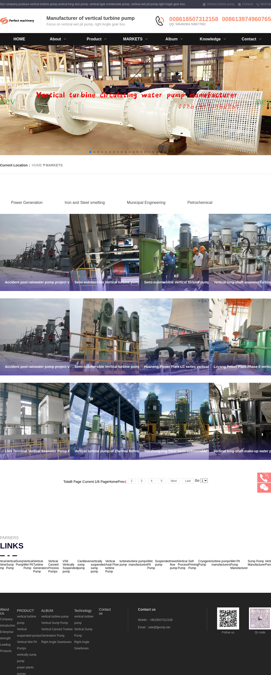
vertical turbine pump (55, 616)
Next (174, 481)
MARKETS (54, 165)
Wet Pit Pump (151, 564)
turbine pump (124, 562)
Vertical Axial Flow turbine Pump (112, 566)
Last (188, 481)
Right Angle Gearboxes (56, 642)
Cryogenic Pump (205, 562)
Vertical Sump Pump (11, 564)
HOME (19, 39)
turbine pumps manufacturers (138, 562)
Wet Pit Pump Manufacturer (239, 564)
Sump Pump (20, 562)
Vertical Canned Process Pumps (53, 566)
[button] (90, 152)
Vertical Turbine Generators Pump (40, 566)
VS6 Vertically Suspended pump (69, 566)
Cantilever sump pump (84, 564)
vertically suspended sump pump (98, 566)
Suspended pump (162, 562)
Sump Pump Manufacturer (256, 562)
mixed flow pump (174, 564)
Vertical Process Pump (183, 564)
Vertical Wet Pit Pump (28, 564)
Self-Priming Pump (193, 564)
